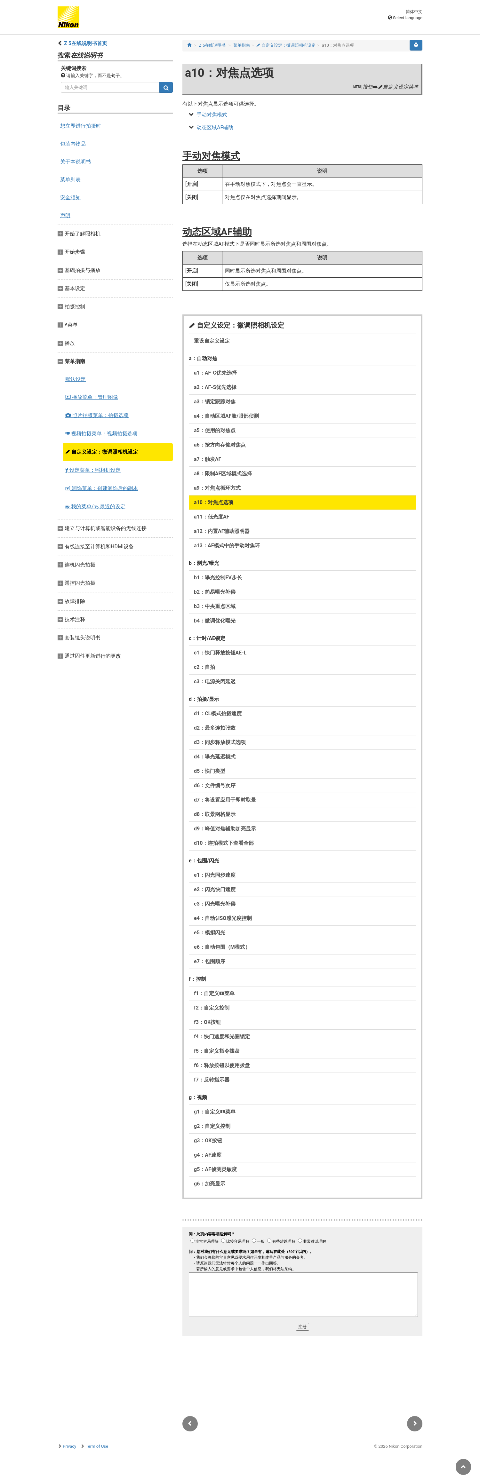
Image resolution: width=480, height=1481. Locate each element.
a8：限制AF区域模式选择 (223, 474)
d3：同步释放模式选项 (220, 742)
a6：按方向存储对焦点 (220, 445)
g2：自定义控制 (212, 1126)
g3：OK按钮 (208, 1140)
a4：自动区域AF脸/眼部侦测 (226, 416)
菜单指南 (241, 45)
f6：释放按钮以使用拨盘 (222, 1065)
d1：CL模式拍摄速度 (218, 713)
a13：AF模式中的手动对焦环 (227, 546)
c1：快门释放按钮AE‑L (220, 653)
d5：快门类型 (209, 771)
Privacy (69, 1446)
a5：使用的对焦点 (215, 430)
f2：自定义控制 (211, 1008)
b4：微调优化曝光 (215, 621)
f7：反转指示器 (211, 1080)
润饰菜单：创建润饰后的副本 (101, 488)
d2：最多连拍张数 (215, 728)
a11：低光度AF (211, 517)
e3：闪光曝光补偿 (215, 904)
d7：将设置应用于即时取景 (225, 800)
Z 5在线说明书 (212, 45)
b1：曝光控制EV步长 (218, 577)
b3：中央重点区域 (215, 606)
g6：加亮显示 (209, 1184)
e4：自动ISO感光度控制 (223, 918)
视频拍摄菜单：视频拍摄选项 (101, 434)
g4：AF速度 (207, 1155)
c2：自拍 (204, 667)
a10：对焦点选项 (213, 502)
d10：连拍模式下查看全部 (224, 843)
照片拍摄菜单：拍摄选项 (97, 415)
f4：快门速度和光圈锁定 (222, 1037)
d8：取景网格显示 (215, 814)
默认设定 (75, 379)
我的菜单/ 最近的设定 (95, 506)
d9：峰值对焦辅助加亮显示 (225, 829)
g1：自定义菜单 (215, 1112)
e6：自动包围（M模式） (222, 947)
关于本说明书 (75, 162)
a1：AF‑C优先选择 (215, 373)
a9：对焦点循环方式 (217, 488)
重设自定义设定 (212, 341)
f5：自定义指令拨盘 (217, 1051)
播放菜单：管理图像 (91, 397)
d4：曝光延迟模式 (215, 757)
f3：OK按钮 (207, 1022)
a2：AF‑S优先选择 (215, 387)
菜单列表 (70, 180)
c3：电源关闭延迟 (215, 681)
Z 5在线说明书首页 (85, 43)
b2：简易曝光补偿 (215, 592)
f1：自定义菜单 (214, 993)
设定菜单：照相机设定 (93, 470)
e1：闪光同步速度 (215, 875)
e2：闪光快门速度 (215, 889)
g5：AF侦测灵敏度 (215, 1169)
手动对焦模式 (211, 115)
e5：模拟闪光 (209, 933)
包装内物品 (73, 144)
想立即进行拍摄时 (80, 126)
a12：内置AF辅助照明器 (222, 531)
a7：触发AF (207, 459)
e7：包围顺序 (209, 961)
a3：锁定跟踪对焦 (215, 402)
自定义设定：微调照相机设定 (101, 452)
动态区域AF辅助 (214, 127)
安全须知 (70, 197)
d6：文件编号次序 (215, 785)
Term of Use (97, 1446)
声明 (65, 215)
